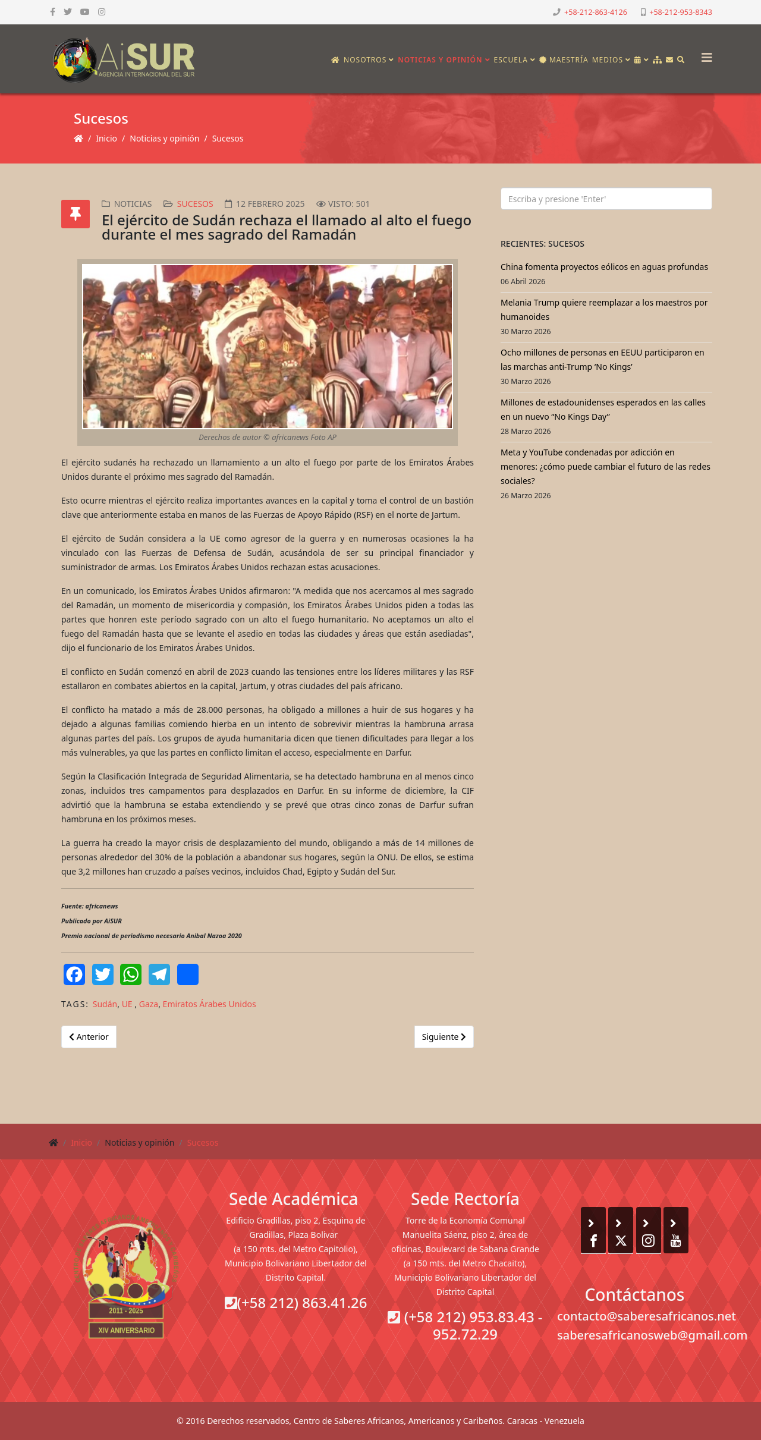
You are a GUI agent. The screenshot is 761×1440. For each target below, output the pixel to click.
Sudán (105, 1004)
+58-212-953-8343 (680, 12)
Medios (607, 60)
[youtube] (85, 11)
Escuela (511, 60)
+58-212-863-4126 (595, 12)
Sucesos (228, 138)
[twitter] (68, 11)
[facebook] (52, 11)
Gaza (148, 1004)
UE (128, 1004)
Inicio (106, 138)
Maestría (564, 60)
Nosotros (365, 60)
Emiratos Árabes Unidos (209, 1004)
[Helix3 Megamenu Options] (704, 53)
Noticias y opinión (440, 60)
